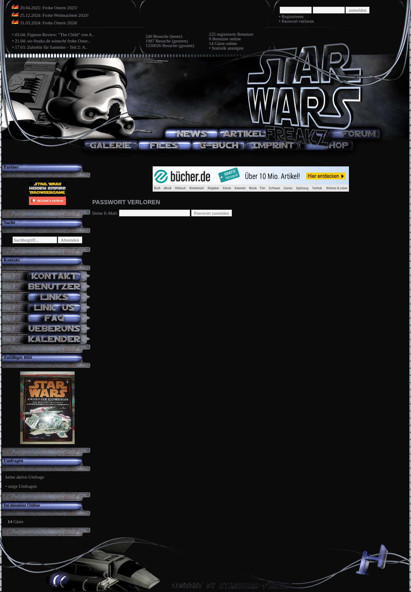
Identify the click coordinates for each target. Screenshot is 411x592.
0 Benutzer (218, 39)
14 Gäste (217, 43)
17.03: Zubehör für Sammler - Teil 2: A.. (51, 47)
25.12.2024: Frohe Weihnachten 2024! (54, 15)
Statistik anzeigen (227, 48)
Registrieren (292, 16)
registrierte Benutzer (235, 34)
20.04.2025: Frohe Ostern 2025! (49, 7)
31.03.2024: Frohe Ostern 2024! (49, 23)
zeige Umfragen (22, 486)
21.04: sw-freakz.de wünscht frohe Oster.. (52, 41)
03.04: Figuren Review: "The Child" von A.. (54, 34)
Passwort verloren (297, 21)
